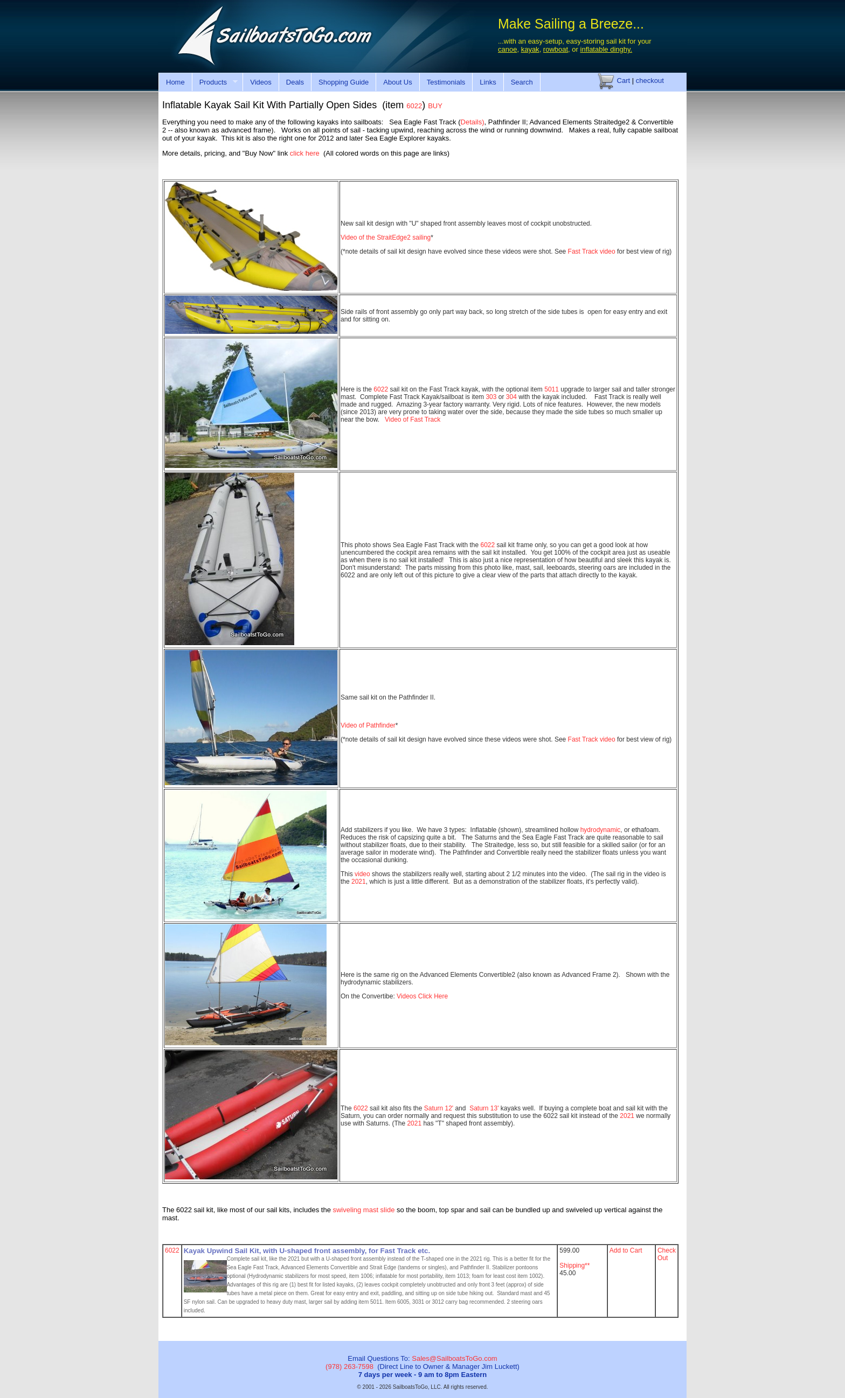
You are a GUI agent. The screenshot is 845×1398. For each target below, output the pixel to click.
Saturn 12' (438, 1108)
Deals (295, 82)
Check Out (666, 1254)
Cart (614, 80)
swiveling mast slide (365, 1210)
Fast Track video (592, 251)
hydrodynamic (600, 830)
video (362, 874)
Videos (261, 82)
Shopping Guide (343, 82)
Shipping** (574, 1265)
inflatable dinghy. (606, 49)
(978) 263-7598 (349, 1366)
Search (522, 82)
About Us (397, 82)
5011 (551, 389)
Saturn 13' (485, 1108)
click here (305, 153)
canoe (507, 49)
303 (491, 397)
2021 (358, 881)
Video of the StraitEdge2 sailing (386, 237)
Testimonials (446, 82)
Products (215, 82)
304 (511, 397)
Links (488, 82)
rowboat (555, 49)
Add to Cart (625, 1250)
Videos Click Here (422, 996)
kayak (530, 49)
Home (175, 82)
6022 (380, 389)
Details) (472, 122)
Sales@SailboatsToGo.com (454, 1358)
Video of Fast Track (413, 419)
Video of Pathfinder (368, 725)
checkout (650, 80)
